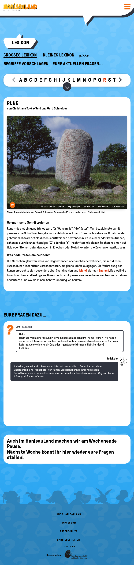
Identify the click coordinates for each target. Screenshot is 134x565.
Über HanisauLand (69, 514)
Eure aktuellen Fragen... (78, 64)
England (104, 270)
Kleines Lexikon (59, 55)
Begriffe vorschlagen (26, 64)
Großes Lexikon (20, 55)
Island (83, 270)
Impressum (68, 522)
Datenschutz (68, 531)
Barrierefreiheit (68, 540)
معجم (84, 55)
